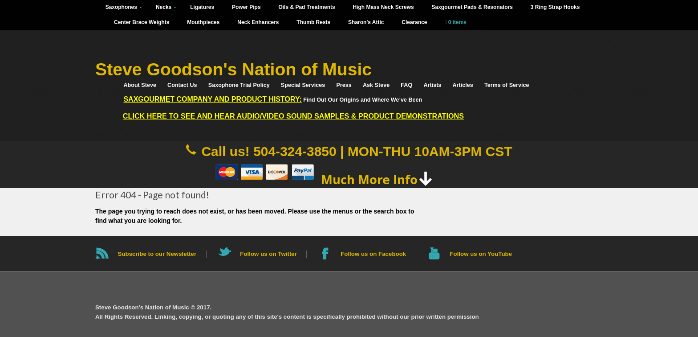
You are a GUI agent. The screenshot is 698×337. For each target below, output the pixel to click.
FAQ (406, 85)
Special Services (303, 85)
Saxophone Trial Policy (239, 85)
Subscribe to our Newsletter (157, 254)
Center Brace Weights (141, 22)
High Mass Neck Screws (383, 7)
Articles (463, 85)
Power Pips (246, 7)
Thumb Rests (313, 22)
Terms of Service (506, 85)
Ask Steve (376, 85)
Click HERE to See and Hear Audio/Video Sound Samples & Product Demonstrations (293, 116)
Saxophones (121, 7)
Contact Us (182, 85)
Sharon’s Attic (366, 22)
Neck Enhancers (258, 22)
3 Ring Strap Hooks (555, 7)
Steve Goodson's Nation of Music (233, 69)
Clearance (414, 22)
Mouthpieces (203, 22)
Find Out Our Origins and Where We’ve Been (272, 99)
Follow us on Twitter (268, 254)
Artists (432, 85)
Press (343, 85)
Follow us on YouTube (481, 254)
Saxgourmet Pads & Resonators (471, 7)
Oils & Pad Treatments (306, 7)
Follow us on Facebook (373, 254)
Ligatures (202, 7)
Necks (163, 7)
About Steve (139, 85)
